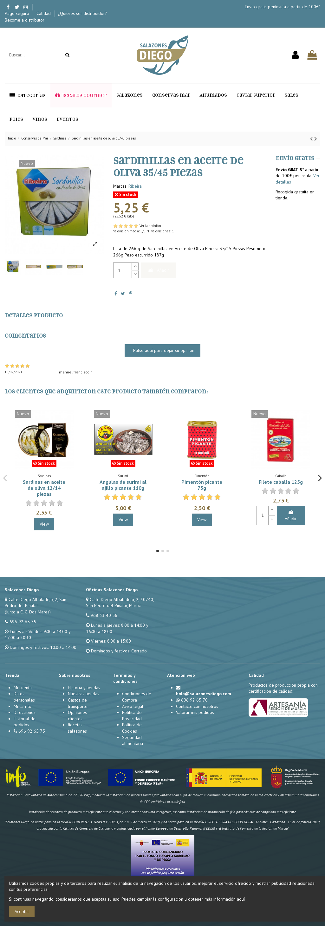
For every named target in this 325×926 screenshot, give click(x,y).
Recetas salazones (77, 728)
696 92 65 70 (194, 700)
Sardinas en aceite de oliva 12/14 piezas (44, 488)
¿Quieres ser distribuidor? (83, 13)
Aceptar (22, 911)
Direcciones (25, 712)
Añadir (158, 270)
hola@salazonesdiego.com (203, 693)
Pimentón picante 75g (201, 485)
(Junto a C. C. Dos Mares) (28, 612)
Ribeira (135, 186)
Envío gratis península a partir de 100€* (282, 7)
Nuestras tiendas (83, 693)
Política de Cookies (132, 728)
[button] (27, 95)
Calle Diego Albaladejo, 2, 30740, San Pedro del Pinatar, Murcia (120, 603)
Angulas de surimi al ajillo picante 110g (123, 485)
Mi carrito (22, 706)
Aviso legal (132, 706)
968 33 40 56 (104, 615)
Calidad (44, 13)
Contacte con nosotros (197, 706)
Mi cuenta (23, 687)
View (44, 524)
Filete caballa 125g (281, 482)
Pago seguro (17, 13)
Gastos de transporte (78, 703)
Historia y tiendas (84, 687)
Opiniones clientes (77, 715)
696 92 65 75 (23, 622)
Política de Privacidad (132, 715)
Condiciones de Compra (136, 697)
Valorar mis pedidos (195, 712)
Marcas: (120, 186)
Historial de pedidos (25, 722)
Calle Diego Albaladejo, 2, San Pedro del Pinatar (35, 603)
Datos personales (24, 697)
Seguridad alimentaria (132, 741)
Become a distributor (24, 20)
